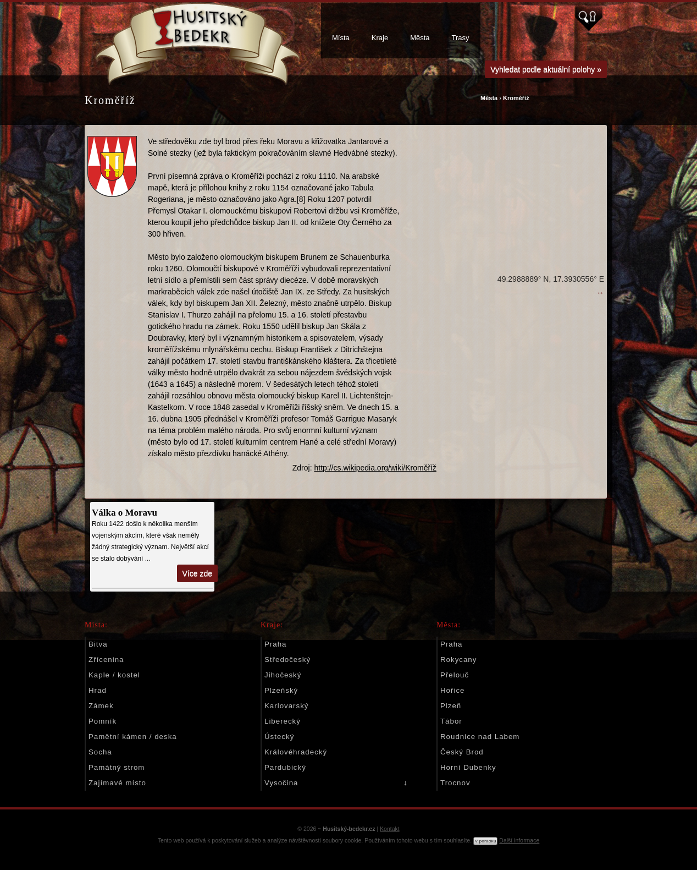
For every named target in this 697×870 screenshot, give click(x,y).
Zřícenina (106, 659)
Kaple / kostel (114, 675)
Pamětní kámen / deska (132, 736)
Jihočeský (282, 675)
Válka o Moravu (124, 512)
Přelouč (454, 675)
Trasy (460, 38)
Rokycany (458, 659)
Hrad (97, 690)
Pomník (102, 721)
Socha (100, 752)
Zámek (101, 706)
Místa (341, 38)
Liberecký (282, 721)
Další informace (519, 840)
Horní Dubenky (468, 767)
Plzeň (450, 706)
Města (419, 38)
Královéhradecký (295, 752)
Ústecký (279, 736)
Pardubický (285, 767)
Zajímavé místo (117, 783)
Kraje (380, 38)
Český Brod (462, 752)
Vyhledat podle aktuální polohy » (545, 69)
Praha (275, 644)
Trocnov (455, 783)
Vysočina (281, 783)
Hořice (452, 690)
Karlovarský (286, 706)
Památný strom (116, 767)
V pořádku (485, 841)
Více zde (197, 573)
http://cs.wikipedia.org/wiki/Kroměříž (375, 467)
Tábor (451, 721)
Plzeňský (281, 690)
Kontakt (390, 828)
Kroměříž (516, 98)
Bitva (98, 644)
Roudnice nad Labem (479, 736)
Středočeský (287, 659)
